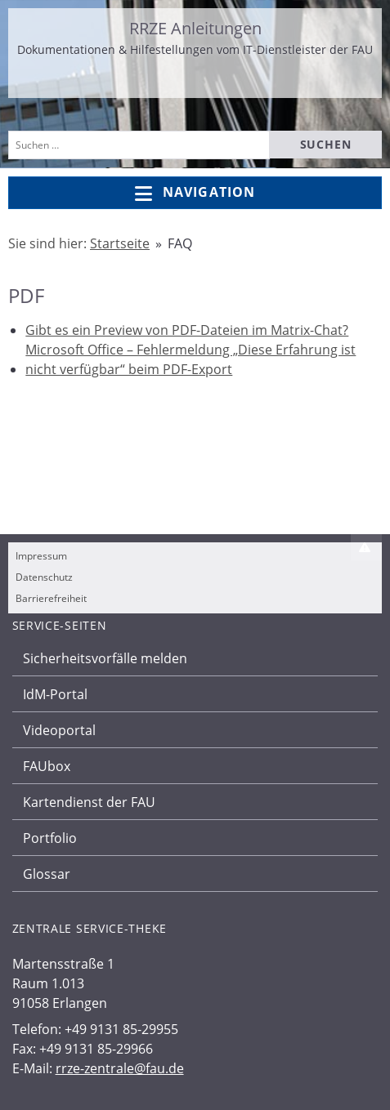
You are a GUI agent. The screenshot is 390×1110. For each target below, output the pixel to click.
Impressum (41, 556)
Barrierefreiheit (51, 598)
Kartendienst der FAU (89, 802)
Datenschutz (44, 577)
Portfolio (50, 838)
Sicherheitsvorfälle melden (105, 658)
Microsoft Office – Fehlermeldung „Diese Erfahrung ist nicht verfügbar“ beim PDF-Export (190, 359)
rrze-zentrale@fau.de (120, 1068)
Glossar (46, 874)
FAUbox (46, 766)
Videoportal (59, 730)
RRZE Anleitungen (195, 28)
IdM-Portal (55, 694)
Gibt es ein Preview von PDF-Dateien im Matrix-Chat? (186, 330)
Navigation (195, 193)
